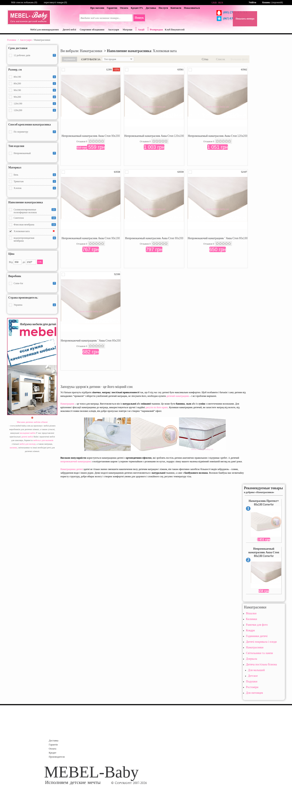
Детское (253, 675)
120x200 (18, 110)
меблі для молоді (27, 444)
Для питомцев (254, 692)
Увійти (252, 2)
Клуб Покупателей (175, 29)
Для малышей (256, 670)
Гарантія (53, 744)
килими (13, 447)
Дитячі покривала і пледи (261, 641)
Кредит (52, 752)
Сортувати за (90, 59)
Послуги (163, 7)
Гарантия (112, 7)
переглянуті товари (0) (55, 2)
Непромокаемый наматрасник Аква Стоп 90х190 (90, 238)
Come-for (18, 283)
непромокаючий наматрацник (75, 461)
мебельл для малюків (43, 440)
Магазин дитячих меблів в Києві (32, 422)
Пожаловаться (192, 7)
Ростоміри (252, 687)
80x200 (17, 83)
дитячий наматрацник (177, 396)
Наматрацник (67, 403)
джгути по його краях (156, 407)
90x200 (17, 96)
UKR (214, 2)
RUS (220, 2)
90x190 (17, 90)
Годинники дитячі (256, 636)
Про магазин (97, 7)
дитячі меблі (27, 436)
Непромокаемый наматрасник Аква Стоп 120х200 (217, 136)
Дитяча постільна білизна (261, 664)
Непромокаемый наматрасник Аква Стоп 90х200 (90, 136)
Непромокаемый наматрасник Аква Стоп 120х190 (154, 136)
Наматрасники (254, 647)
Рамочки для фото (257, 624)
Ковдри (250, 630)
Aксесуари (26, 39)
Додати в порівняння (63, 70)
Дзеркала (251, 658)
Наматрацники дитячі (71, 469)
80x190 (17, 76)
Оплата (124, 7)
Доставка (151, 7)
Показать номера (245, 18)
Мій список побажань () (24, 2)
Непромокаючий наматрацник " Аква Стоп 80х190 (218, 238)
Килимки (251, 619)
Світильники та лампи (259, 653)
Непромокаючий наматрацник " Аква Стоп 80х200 (90, 340)
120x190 (18, 103)
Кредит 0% (137, 7)
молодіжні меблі (27, 433)
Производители (57, 756)
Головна (11, 39)
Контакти (176, 7)
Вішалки (251, 613)
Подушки (251, 681)
